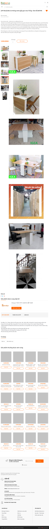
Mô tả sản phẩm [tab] (5, 314)
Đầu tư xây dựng (4, 15)
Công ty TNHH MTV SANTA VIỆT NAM (22, 303)
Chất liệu (19, 514)
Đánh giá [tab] (26, 314)
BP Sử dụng (19, 516)
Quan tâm (18, 368)
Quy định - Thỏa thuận (39, 512)
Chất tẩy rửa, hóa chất (21, 510)
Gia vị (3, 514)
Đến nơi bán (22, 41)
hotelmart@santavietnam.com (13, 487)
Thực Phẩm (4, 512)
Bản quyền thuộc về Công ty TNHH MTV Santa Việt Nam (14, 526)
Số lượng (13, 39)
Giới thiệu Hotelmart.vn (39, 510)
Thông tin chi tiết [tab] (17, 314)
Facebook (24, 464)
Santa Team (46, 526)
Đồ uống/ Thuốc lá (5, 510)
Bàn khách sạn (10, 341)
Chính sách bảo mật (39, 514)
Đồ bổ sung (4, 516)
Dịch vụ (18, 512)
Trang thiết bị (4, 518)
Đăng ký (39, 460)
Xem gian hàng (16, 308)
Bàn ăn (3, 341)
